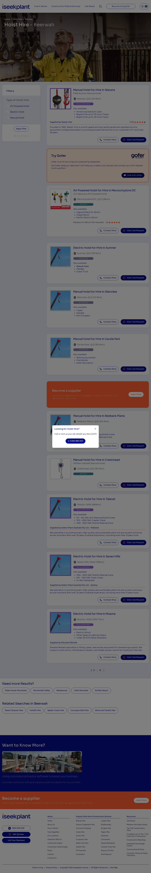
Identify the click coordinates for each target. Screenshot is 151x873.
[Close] (95, 428)
